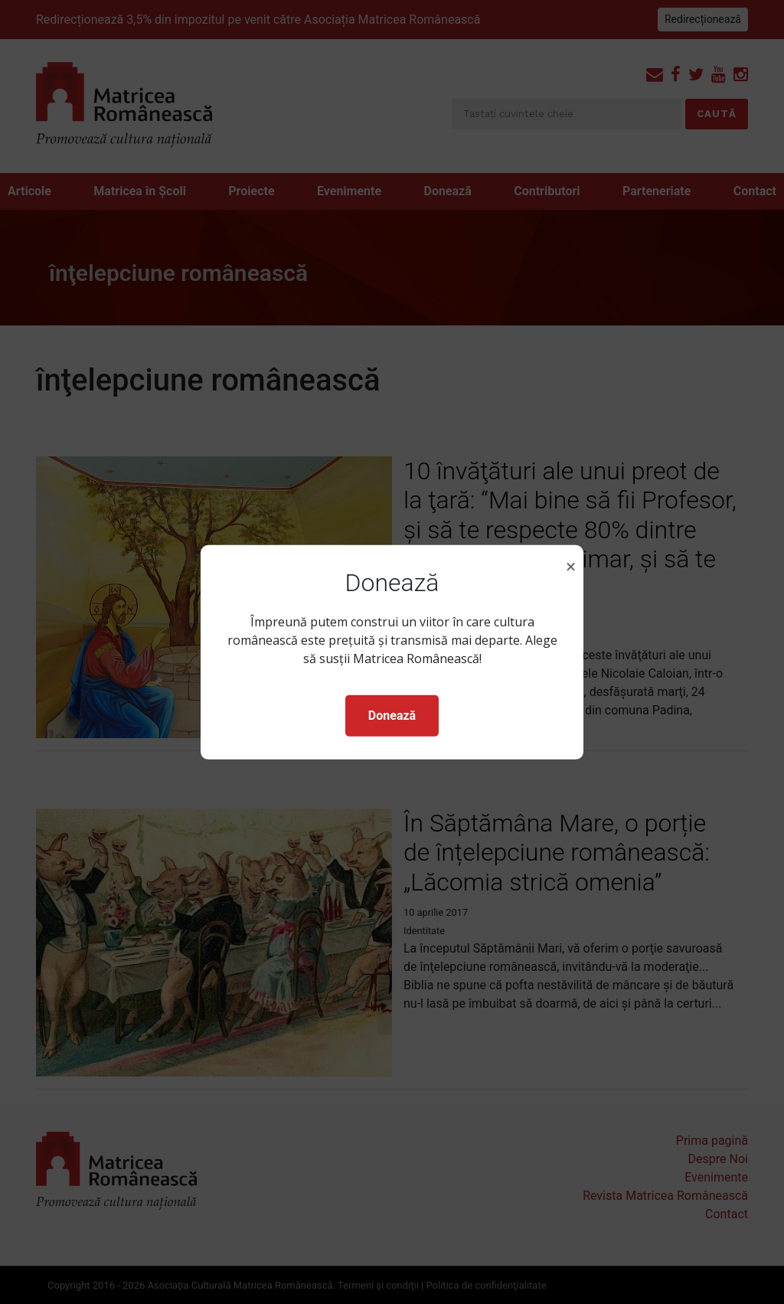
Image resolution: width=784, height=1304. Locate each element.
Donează (392, 715)
